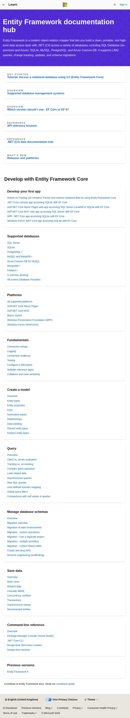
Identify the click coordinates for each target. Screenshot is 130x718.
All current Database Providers (24, 279)
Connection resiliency (19, 355)
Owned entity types (17, 428)
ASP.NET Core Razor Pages (22, 306)
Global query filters (17, 491)
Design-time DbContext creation (24, 645)
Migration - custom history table (24, 546)
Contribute (63, 708)
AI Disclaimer (10, 708)
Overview (12, 396)
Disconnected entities (19, 609)
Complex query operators (21, 468)
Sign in (123, 4)
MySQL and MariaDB (18, 256)
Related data (14, 586)
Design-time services (18, 649)
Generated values (17, 414)
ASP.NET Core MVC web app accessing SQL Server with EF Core (43, 211)
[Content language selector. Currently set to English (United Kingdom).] (21, 700)
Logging (11, 351)
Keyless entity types (18, 433)
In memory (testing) (17, 275)
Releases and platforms (23, 158)
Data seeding (14, 423)
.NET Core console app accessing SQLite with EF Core (37, 202)
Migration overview (17, 522)
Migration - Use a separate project (25, 536)
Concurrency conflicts (19, 595)
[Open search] (114, 5)
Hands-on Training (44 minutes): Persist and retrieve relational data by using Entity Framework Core (61, 197)
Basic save (13, 581)
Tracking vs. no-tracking (20, 464)
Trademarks (27, 713)
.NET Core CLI (15, 640)
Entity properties (16, 405)
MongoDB (12, 265)
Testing (11, 360)
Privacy (77, 708)
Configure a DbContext (19, 364)
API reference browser (22, 125)
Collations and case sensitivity (23, 374)
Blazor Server (14, 315)
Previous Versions (31, 708)
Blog (48, 708)
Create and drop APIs (19, 550)
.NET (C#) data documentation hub (30, 141)
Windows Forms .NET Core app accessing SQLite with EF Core (42, 220)
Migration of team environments (24, 527)
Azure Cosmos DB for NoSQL (23, 261)
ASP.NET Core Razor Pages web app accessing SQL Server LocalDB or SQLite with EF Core (58, 207)
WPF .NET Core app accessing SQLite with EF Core (35, 216)
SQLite (11, 247)
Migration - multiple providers (23, 541)
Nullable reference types (20, 369)
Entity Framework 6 (17, 671)
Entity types (13, 400)
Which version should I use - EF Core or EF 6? (38, 109)
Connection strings (17, 346)
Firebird (11, 270)
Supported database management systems (35, 93)
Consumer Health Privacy (101, 708)
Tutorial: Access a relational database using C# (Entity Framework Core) (55, 77)
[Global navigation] (3, 5)
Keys (10, 410)
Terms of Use (10, 713)
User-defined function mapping (24, 487)
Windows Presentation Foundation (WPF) (30, 320)
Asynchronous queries (19, 478)
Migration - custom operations (23, 532)
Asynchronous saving (19, 604)
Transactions (14, 600)
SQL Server (13, 242)
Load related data (16, 473)
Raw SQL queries (16, 482)
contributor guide (65, 683)
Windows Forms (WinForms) (22, 324)
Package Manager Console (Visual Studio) (30, 635)
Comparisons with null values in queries (28, 496)
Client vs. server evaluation (22, 459)
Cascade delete (15, 591)
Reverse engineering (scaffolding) (25, 555)
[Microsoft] (65, 4)
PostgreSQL (14, 252)
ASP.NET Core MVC (18, 310)
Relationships (14, 419)
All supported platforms (19, 301)
